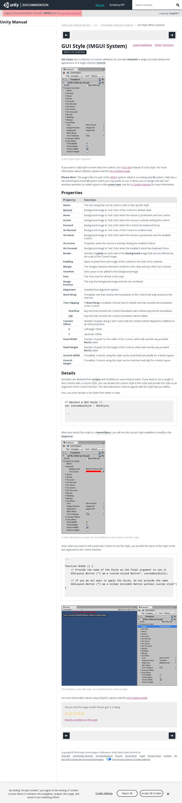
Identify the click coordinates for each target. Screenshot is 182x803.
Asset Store (131, 755)
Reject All (127, 793)
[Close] (168, 794)
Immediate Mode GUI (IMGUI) (117, 25)
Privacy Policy (154, 755)
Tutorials (65, 755)
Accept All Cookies (152, 793)
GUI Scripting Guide (120, 171)
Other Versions (164, 45)
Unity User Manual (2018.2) (75, 25)
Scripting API (117, 4)
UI (96, 25)
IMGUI (113, 177)
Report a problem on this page (81, 719)
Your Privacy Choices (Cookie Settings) (131, 759)
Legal (142, 755)
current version (70, 13)
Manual (100, 5)
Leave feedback (142, 45)
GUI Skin (127, 167)
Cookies (168, 755)
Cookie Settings (104, 793)
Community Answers (83, 755)
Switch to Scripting (74, 52)
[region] (91, 793)
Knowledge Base (104, 755)
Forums (119, 755)
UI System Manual (140, 184)
